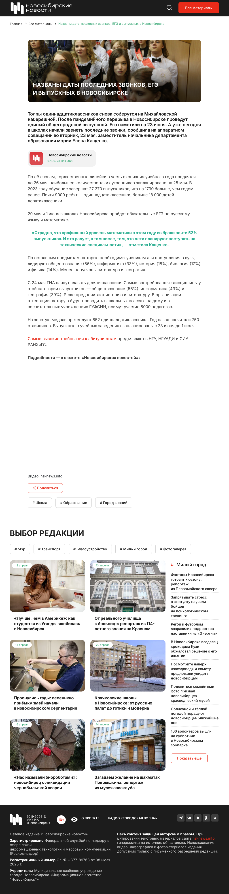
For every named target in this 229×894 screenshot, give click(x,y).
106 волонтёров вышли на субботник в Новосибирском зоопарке (191, 738)
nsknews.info (204, 838)
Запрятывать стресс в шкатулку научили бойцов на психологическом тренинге (189, 606)
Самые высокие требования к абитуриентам (72, 338)
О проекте (90, 818)
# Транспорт (49, 549)
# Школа (39, 502)
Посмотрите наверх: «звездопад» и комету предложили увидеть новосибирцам (191, 671)
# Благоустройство (90, 549)
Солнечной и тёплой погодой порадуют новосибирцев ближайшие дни (194, 716)
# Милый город (133, 549)
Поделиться (45, 488)
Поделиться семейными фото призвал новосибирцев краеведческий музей (192, 693)
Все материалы (198, 8)
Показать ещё (189, 758)
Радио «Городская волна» (132, 818)
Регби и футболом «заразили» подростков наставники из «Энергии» (194, 629)
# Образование (73, 502)
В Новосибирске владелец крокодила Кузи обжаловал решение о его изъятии (194, 649)
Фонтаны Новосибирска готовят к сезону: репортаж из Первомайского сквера (194, 581)
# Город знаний (113, 502)
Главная (16, 24)
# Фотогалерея (173, 549)
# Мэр (20, 549)
